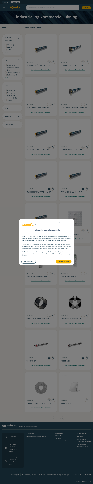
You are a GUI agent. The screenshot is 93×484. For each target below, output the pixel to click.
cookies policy (42, 254)
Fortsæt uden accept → (65, 223)
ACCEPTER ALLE (63, 261)
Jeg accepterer (28, 261)
